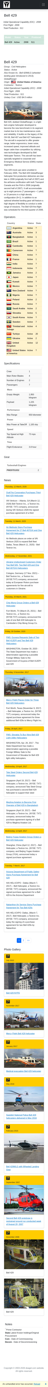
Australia (14, 232)
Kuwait (13, 282)
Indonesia (14, 268)
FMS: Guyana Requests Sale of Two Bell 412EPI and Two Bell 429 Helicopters (22, 640)
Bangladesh (15, 237)
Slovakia (14, 313)
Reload (37, 1384)
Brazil (12, 241)
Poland (13, 299)
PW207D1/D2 (13, 470)
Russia (13, 304)
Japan (12, 277)
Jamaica (14, 273)
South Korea (16, 317)
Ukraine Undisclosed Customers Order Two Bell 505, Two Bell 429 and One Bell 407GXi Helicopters (23, 565)
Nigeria (13, 295)
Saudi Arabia (16, 308)
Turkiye (13, 334)
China (12, 255)
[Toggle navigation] (43, 4)
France (13, 259)
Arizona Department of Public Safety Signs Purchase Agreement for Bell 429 (22, 875)
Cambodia (14, 246)
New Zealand (16, 291)
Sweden (13, 322)
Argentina (14, 228)
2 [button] (23, 940)
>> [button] (28, 940)
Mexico (13, 286)
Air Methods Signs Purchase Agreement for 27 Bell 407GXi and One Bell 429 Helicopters (24, 530)
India (12, 264)
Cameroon (15, 250)
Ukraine (13, 338)
